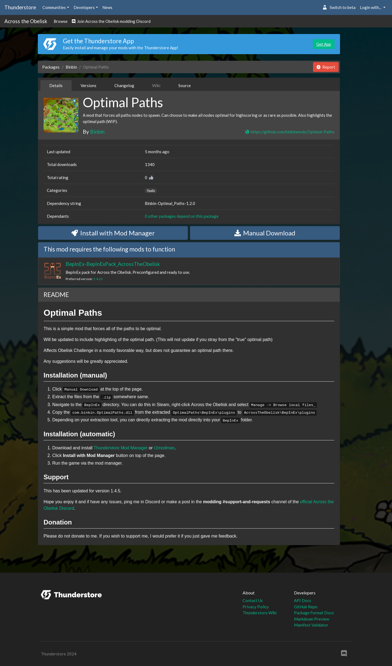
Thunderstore (20, 7)
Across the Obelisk (25, 21)
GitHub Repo (305, 606)
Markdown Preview (311, 618)
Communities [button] (54, 7)
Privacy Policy (256, 606)
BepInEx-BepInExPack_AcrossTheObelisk (113, 264)
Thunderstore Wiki (260, 612)
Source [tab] (184, 85)
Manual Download (264, 233)
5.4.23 (98, 279)
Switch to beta (339, 7)
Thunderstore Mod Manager (121, 448)
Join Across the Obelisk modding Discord (111, 21)
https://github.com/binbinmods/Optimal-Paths (289, 131)
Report (326, 67)
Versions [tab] (88, 85)
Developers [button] (84, 7)
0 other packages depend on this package (182, 216)
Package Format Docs (314, 612)
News (107, 7)
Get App (323, 44)
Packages (51, 67)
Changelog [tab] (124, 85)
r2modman (164, 448)
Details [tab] (56, 85)
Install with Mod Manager (113, 233)
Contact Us (253, 600)
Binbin (71, 67)
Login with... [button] (371, 7)
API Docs (302, 600)
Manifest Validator (311, 624)
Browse (61, 21)
